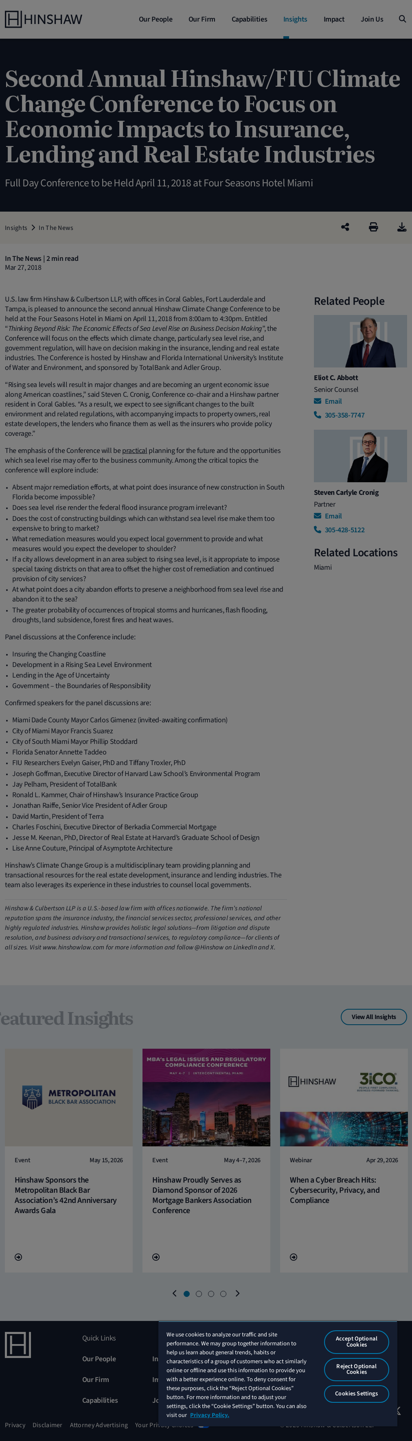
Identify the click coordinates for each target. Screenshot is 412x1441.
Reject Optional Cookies (356, 1369)
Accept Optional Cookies (356, 1341)
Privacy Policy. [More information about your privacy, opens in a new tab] (209, 1415)
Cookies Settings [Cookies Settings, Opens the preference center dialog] (356, 1393)
